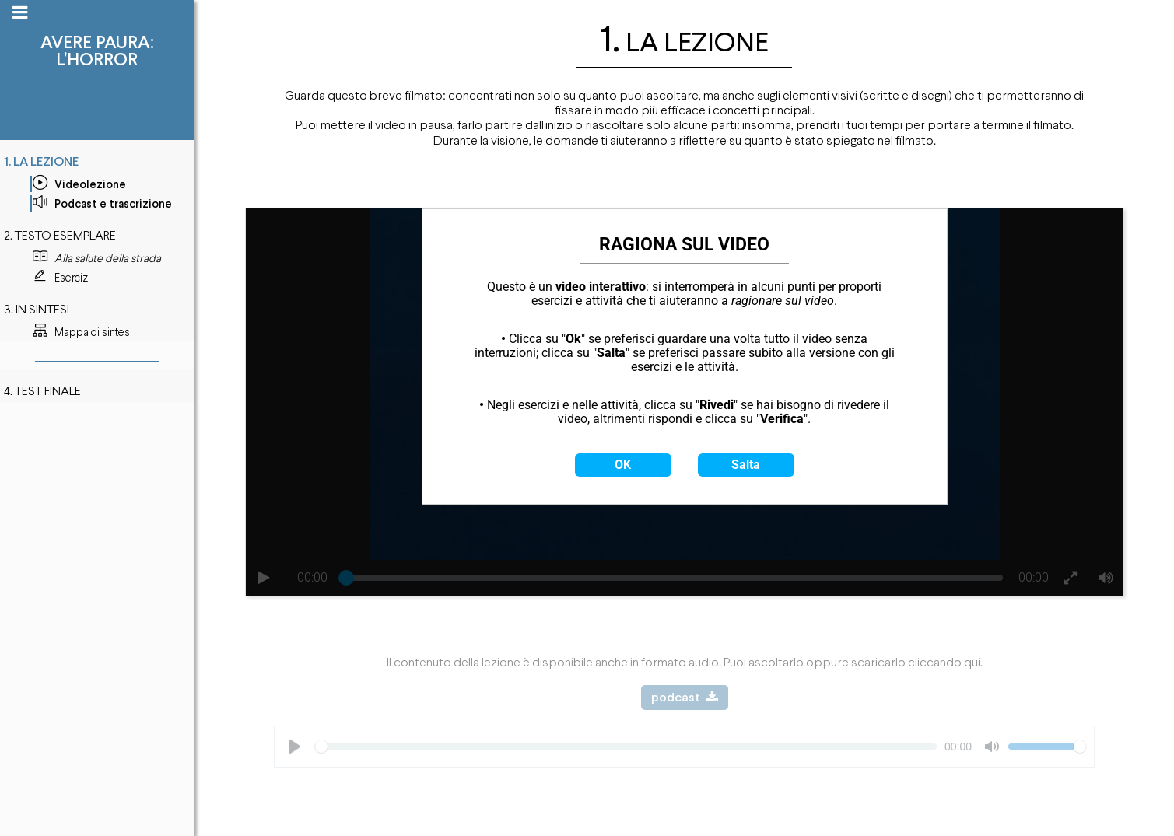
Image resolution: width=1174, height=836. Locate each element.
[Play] (294, 746)
